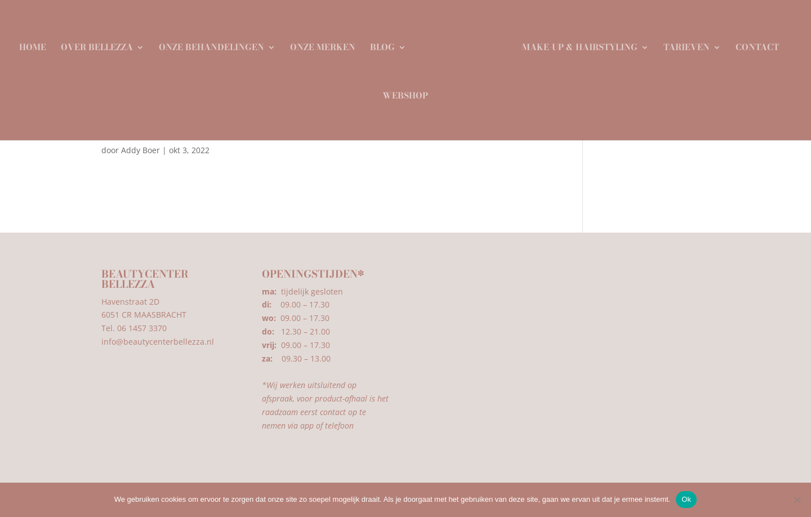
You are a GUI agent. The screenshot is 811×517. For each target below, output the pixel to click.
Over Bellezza (101, 44)
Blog (386, 44)
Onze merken (326, 44)
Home (36, 44)
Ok (686, 499)
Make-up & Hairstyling (576, 44)
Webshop (405, 93)
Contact (753, 44)
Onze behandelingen (215, 44)
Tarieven (683, 44)
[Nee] (797, 499)
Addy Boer (140, 150)
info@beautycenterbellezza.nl (157, 341)
